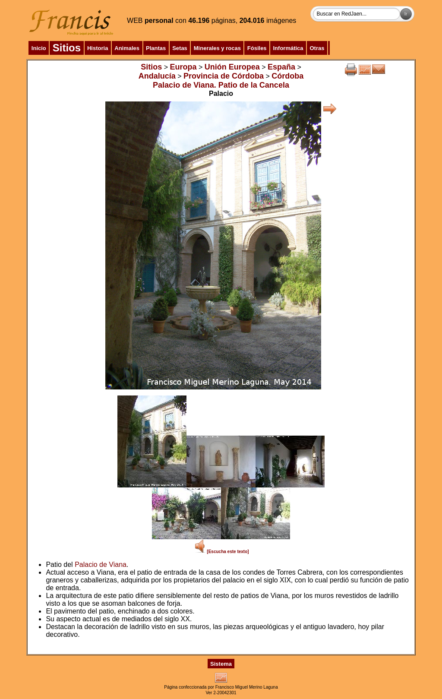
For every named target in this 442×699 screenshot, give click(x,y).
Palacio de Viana (100, 564)
